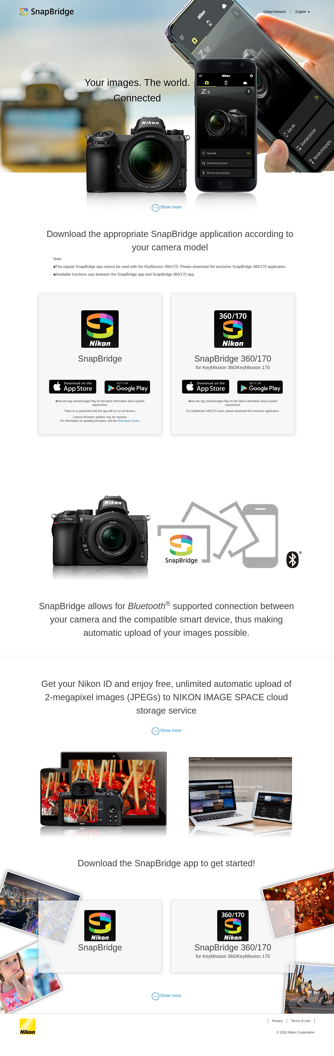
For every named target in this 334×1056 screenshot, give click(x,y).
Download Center (128, 421)
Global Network (274, 12)
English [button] (302, 12)
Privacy (277, 1037)
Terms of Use (300, 1037)
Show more (166, 207)
